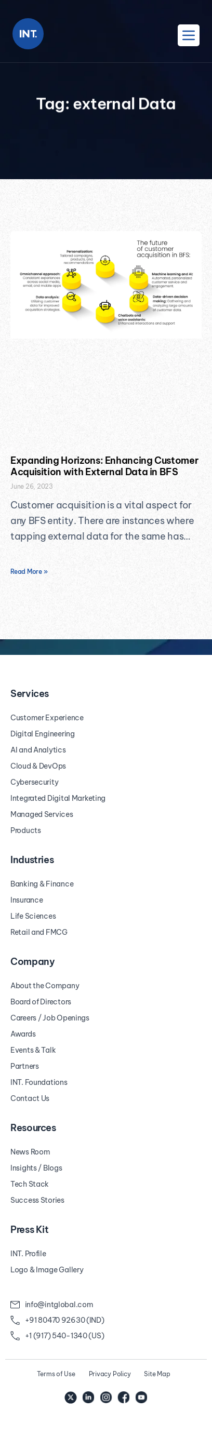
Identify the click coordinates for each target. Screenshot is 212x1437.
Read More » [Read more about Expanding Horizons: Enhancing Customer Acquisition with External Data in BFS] (28, 571)
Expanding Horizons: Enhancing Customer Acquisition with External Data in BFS (104, 466)
